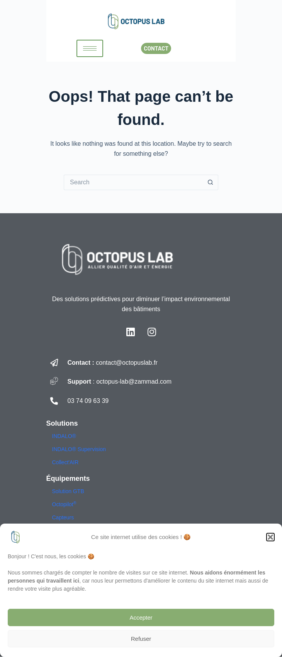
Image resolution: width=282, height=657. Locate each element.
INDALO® (64, 436)
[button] (270, 537)
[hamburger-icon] (89, 48)
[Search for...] (133, 182)
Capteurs (63, 517)
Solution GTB (68, 491)
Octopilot (64, 504)
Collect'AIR (65, 462)
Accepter (140, 617)
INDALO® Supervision (79, 449)
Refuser (141, 638)
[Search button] (210, 182)
